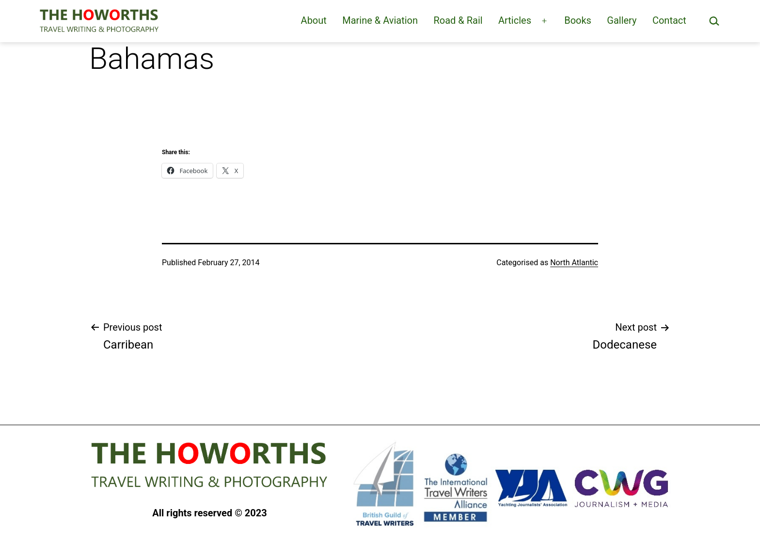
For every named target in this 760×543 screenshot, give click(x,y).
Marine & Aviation (380, 20)
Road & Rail (457, 20)
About (314, 20)
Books (577, 20)
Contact (669, 20)
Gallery (621, 20)
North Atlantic (574, 262)
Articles (514, 20)
